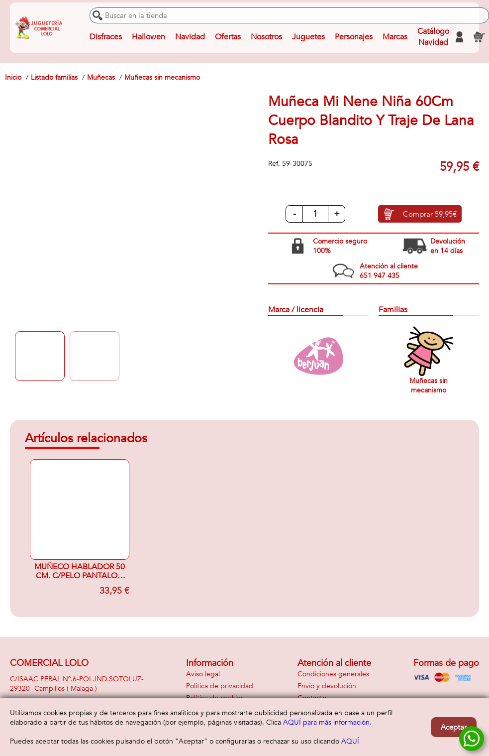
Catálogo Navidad (433, 37)
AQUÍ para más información (326, 722)
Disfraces (106, 36)
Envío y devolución (326, 686)
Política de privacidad (219, 686)
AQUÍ (350, 741)
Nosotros (266, 36)
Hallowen (148, 36)
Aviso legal (203, 674)
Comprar (430, 214)
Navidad (190, 36)
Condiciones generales (333, 674)
